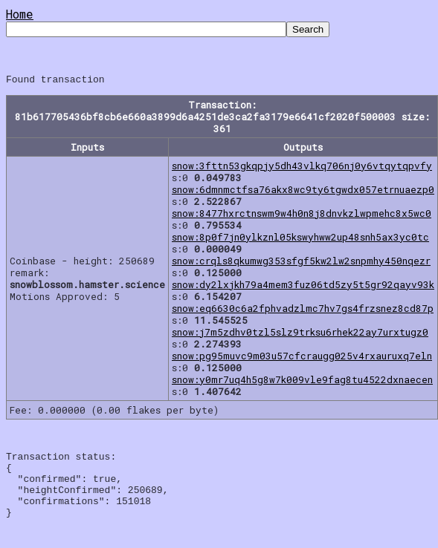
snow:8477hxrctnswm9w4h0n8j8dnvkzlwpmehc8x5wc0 (301, 215)
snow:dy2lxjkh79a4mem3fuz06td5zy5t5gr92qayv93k (303, 287)
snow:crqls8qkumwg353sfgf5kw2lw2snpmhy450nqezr (301, 263)
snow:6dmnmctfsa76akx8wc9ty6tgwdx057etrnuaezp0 (303, 192)
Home (19, 14)
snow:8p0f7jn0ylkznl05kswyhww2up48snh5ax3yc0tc (300, 239)
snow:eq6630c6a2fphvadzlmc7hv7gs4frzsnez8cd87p (303, 310)
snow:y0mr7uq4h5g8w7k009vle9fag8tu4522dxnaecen (302, 382)
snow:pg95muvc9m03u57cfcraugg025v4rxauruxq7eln (302, 358)
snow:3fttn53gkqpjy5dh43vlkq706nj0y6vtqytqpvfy (302, 168)
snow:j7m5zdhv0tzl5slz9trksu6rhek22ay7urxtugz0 (300, 334)
